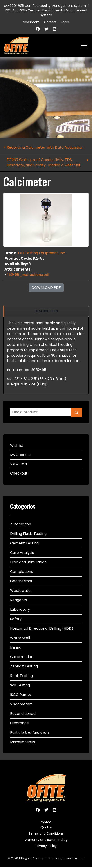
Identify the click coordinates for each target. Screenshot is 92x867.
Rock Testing (21, 675)
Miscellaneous (22, 742)
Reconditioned (23, 713)
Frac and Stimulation (28, 562)
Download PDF (46, 287)
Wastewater (21, 590)
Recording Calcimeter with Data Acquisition (45, 147)
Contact (46, 822)
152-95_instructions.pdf (28, 274)
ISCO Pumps (21, 694)
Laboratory (20, 609)
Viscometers (21, 704)
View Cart (18, 464)
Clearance (19, 723)
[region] (46, 311)
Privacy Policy (46, 846)
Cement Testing (24, 543)
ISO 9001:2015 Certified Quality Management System (45, 5)
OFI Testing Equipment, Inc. (42, 253)
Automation (20, 524)
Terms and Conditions (46, 833)
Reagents (18, 600)
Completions (21, 571)
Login (65, 22)
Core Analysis (22, 552)
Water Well (20, 637)
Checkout (18, 473)
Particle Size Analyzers (30, 732)
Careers (50, 22)
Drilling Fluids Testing (28, 533)
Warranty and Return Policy (46, 839)
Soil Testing (20, 685)
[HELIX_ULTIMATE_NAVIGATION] (84, 45)
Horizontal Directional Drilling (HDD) (41, 628)
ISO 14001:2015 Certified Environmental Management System (46, 12)
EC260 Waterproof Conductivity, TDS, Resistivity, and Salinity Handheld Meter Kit (44, 162)
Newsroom (31, 22)
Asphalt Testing (24, 666)
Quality (46, 827)
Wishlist (16, 445)
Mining (15, 647)
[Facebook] (38, 29)
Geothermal (21, 581)
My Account (20, 454)
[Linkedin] (54, 29)
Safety (16, 619)
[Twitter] (46, 29)
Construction (21, 656)
